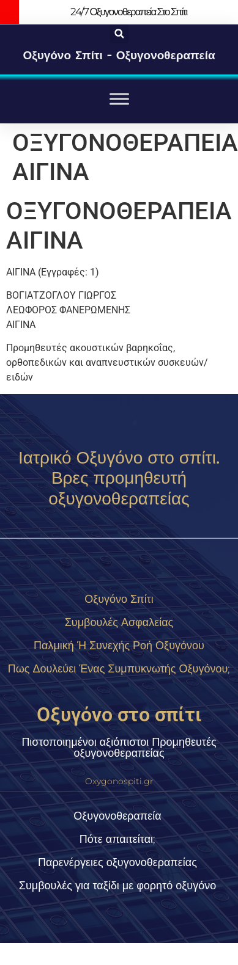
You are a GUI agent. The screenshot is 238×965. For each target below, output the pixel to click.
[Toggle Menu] (119, 98)
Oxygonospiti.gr (119, 781)
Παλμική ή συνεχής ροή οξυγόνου (119, 645)
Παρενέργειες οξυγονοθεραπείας (117, 862)
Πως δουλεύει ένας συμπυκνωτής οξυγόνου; (119, 669)
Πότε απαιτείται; (117, 839)
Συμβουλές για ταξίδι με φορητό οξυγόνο (117, 885)
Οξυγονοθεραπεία (117, 816)
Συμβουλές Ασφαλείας (119, 622)
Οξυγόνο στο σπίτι (119, 714)
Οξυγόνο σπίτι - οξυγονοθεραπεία (119, 55)
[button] (119, 33)
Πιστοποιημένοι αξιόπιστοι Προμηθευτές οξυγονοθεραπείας (118, 747)
